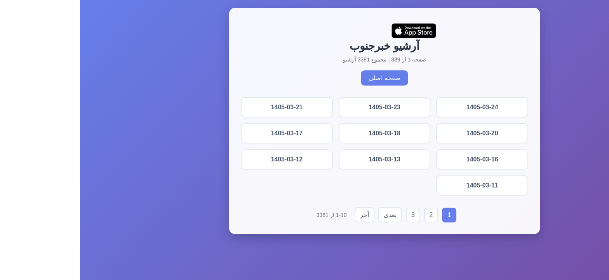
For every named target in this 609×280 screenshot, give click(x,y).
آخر (284, 215)
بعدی (310, 215)
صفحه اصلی (304, 78)
